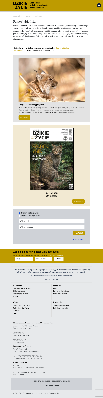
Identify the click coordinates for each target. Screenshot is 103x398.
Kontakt (16, 296)
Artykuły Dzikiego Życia (30, 216)
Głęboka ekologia (19, 291)
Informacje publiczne (20, 294)
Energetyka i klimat (60, 294)
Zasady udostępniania (61, 305)
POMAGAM (24, 117)
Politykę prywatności (57, 255)
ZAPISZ (59, 259)
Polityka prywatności (60, 308)
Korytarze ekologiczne (61, 291)
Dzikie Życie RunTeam (21, 308)
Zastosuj (79, 233)
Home (22, 16)
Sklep (15, 313)
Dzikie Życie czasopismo (21, 305)
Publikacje (16, 311)
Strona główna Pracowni (21, 288)
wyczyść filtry (78, 239)
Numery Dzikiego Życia (30, 213)
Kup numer (78, 201)
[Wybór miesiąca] (52, 227)
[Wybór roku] (52, 221)
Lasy (55, 288)
